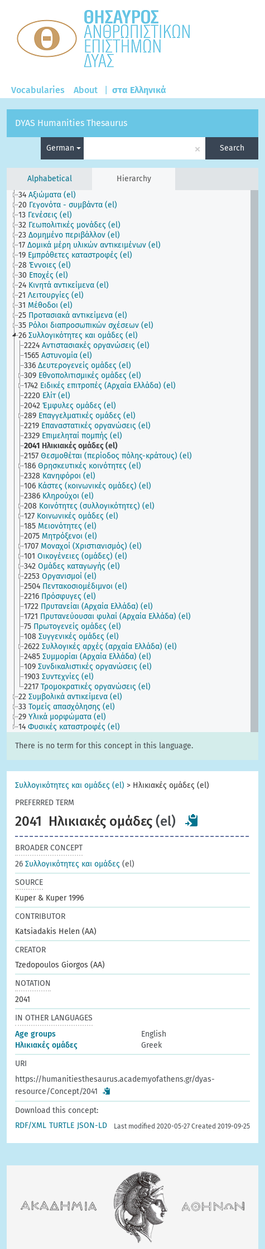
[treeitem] (52, 195)
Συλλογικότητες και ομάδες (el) (69, 785)
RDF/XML (30, 1125)
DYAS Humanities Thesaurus (71, 123)
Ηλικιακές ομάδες (46, 1045)
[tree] (132, 461)
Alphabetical (49, 178)
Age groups (35, 1034)
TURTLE (61, 1125)
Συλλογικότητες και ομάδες (67, 864)
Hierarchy (134, 178)
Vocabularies (38, 90)
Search (232, 148)
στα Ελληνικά (139, 90)
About (86, 90)
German (63, 148)
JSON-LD (92, 1125)
